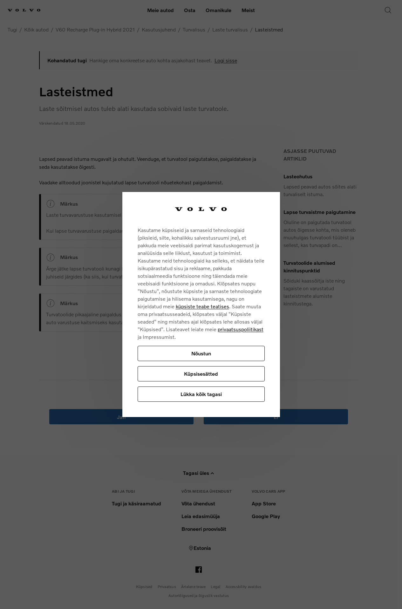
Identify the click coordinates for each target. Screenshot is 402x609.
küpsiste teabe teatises (202, 306)
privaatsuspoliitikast (240, 329)
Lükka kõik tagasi (201, 394)
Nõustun (201, 353)
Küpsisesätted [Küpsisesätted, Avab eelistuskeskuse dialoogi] (201, 374)
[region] (201, 304)
